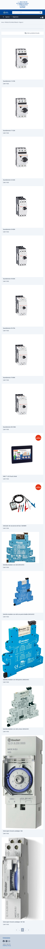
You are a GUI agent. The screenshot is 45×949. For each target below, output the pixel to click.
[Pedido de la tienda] (35, 33)
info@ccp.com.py (22, 4)
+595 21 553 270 (22, 2)
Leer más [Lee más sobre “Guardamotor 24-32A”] (6, 182)
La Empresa (22, 6)
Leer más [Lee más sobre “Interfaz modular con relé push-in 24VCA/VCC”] (6, 682)
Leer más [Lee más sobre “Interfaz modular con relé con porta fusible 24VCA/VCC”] (6, 617)
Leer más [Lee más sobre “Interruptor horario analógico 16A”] (6, 833)
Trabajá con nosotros (22, 3)
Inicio (2, 22)
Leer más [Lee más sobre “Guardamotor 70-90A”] (6, 380)
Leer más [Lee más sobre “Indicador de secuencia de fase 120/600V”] (6, 528)
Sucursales (22, 7)
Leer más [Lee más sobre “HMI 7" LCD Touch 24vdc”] (6, 479)
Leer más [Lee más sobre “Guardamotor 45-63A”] (6, 281)
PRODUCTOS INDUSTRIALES (11, 22)
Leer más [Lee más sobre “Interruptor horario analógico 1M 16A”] (6, 924)
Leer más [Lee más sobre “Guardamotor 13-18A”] (6, 84)
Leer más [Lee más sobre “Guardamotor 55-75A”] (6, 330)
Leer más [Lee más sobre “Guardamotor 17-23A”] (6, 133)
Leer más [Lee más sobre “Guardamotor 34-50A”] (6, 232)
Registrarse (15, 17)
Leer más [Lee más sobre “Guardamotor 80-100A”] (6, 429)
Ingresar (7, 17)
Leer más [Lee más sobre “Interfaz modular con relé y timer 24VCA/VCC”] (6, 731)
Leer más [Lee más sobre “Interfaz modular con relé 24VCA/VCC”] (6, 567)
